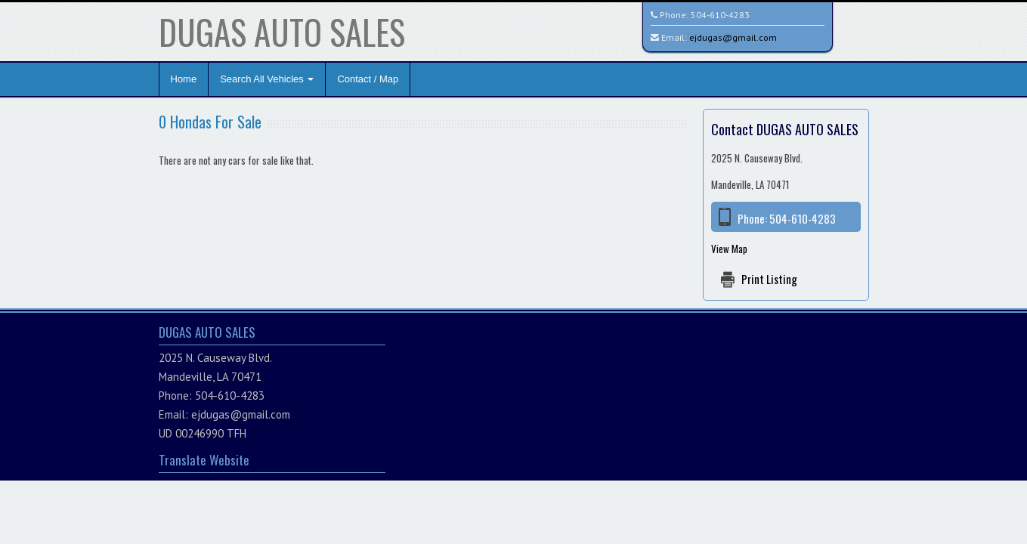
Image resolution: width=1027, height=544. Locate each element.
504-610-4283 (720, 14)
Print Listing (769, 278)
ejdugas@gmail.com (733, 37)
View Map (729, 248)
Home (184, 79)
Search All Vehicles (267, 79)
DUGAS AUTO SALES (282, 31)
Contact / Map (367, 79)
